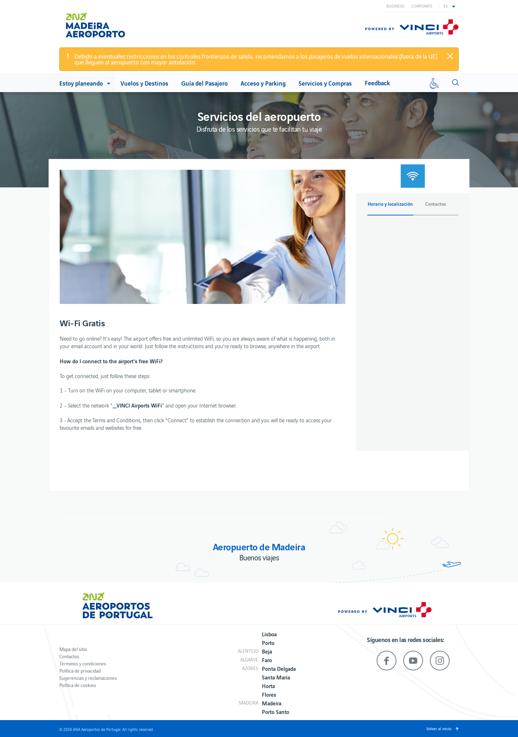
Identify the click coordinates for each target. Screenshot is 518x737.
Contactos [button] (435, 203)
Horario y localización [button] (390, 203)
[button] (449, 6)
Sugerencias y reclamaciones (88, 677)
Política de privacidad (80, 670)
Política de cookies (77, 685)
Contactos (69, 656)
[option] (202, 237)
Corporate (422, 6)
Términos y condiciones (82, 663)
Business (395, 6)
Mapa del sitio (73, 649)
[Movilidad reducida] (434, 83)
